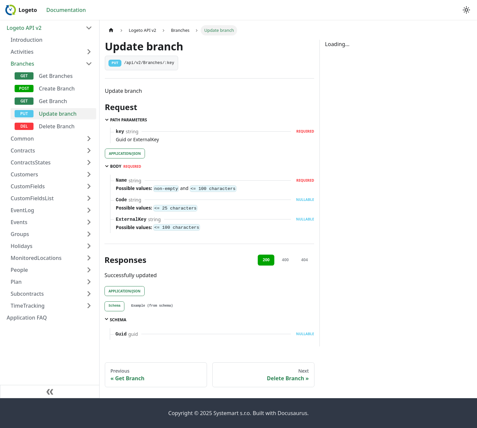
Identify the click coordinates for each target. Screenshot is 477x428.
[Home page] (111, 30)
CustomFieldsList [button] (32, 198)
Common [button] (22, 138)
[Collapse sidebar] (50, 391)
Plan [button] (16, 281)
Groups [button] (20, 234)
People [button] (19, 270)
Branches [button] (22, 63)
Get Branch (53, 101)
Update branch (58, 113)
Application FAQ (27, 317)
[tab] (114, 306)
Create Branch (57, 88)
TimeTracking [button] (28, 305)
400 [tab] (285, 260)
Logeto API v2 (24, 27)
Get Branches (56, 76)
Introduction (26, 39)
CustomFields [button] (28, 186)
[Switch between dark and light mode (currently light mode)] (466, 10)
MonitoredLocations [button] (36, 258)
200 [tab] (266, 260)
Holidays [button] (22, 246)
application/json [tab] (125, 153)
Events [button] (19, 222)
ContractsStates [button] (31, 162)
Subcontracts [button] (27, 293)
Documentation (66, 10)
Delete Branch (57, 126)
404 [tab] (304, 260)
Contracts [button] (23, 150)
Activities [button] (22, 51)
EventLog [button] (22, 210)
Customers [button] (24, 174)
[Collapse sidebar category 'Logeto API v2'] (89, 28)
